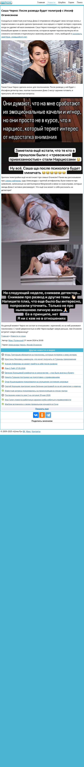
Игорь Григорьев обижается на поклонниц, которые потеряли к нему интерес (41, 354)
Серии (71, 2)
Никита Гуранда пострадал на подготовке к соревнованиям (32, 377)
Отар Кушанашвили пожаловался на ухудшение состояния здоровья (36, 381)
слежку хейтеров (13, 180)
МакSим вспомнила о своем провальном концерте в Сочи (31, 404)
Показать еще (42, 408)
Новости (51, 2)
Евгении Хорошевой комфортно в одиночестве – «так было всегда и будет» (39, 372)
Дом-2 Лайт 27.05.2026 (15, 368)
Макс (28, 431)
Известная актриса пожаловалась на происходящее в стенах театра (36, 390)
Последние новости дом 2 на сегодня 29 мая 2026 (27, 395)
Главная (41, 2)
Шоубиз (62, 2)
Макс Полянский (16, 340)
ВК (24, 431)
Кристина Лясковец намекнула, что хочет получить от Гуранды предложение (40, 359)
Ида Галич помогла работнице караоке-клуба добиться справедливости (38, 399)
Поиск (79, 2)
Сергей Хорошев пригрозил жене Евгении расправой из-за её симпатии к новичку (43, 386)
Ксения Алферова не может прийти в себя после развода (31, 363)
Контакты (36, 431)
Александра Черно (17, 344)
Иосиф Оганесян (34, 344)
